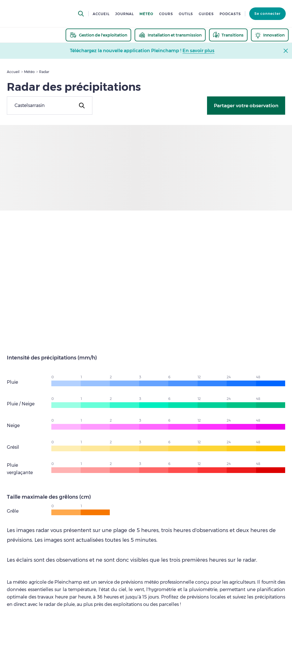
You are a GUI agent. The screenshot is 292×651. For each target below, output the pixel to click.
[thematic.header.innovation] (270, 35)
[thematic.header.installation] (170, 35)
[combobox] (49, 105)
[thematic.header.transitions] (228, 35)
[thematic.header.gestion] (98, 35)
